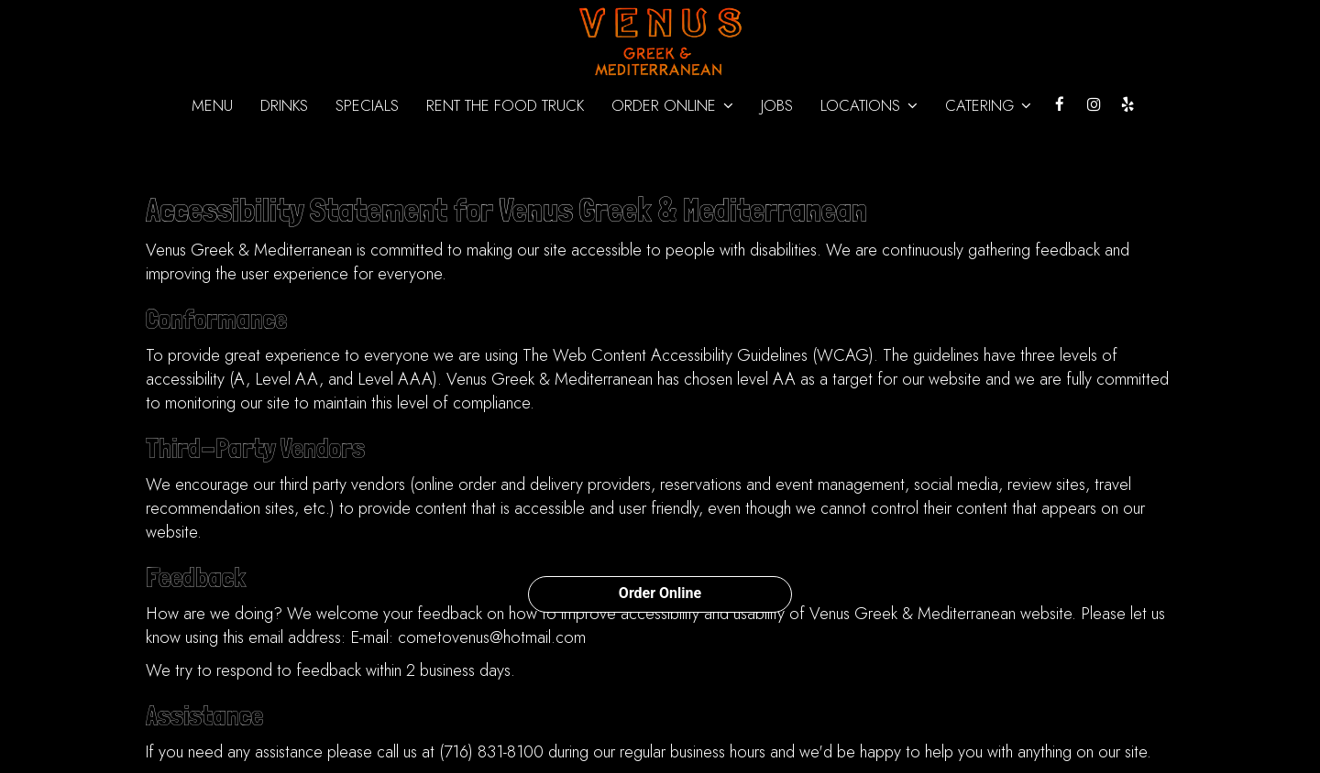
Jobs (777, 105)
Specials (367, 105)
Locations (869, 105)
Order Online (660, 593)
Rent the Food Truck (505, 105)
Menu (212, 105)
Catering (988, 105)
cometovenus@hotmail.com (492, 637)
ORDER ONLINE (672, 105)
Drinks (284, 105)
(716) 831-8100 (491, 752)
